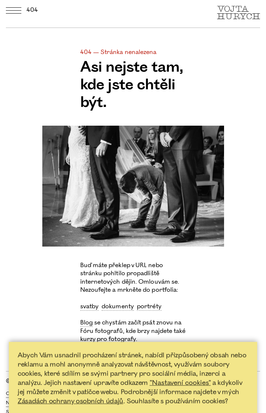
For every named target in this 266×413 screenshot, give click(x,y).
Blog (86, 322)
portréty (149, 306)
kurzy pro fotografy (108, 339)
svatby (89, 306)
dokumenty (118, 306)
